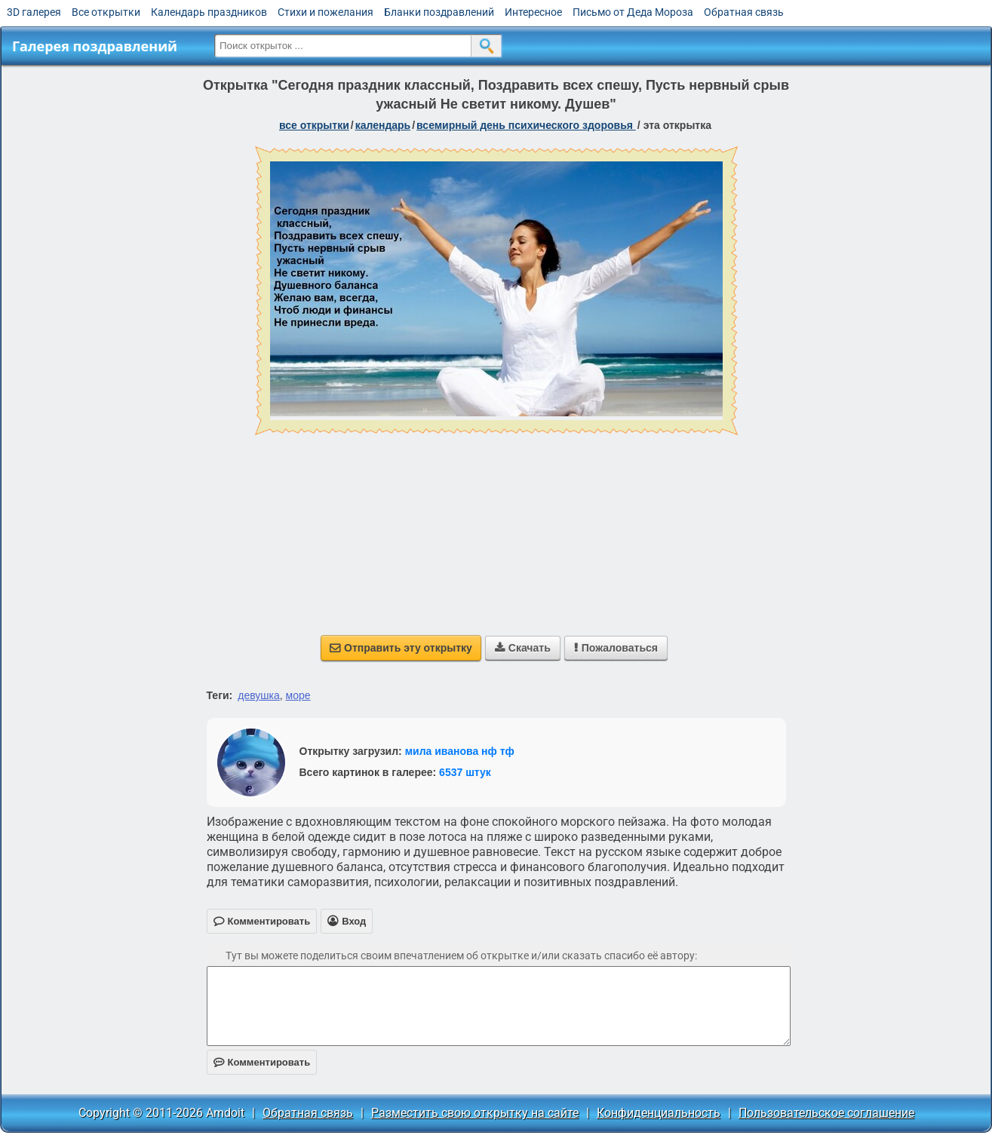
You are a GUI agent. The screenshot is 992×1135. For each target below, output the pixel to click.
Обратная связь (744, 12)
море (298, 695)
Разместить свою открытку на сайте (475, 1113)
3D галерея (34, 12)
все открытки (314, 125)
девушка (259, 695)
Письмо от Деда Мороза (633, 12)
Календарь (383, 125)
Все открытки (106, 12)
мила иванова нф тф (459, 751)
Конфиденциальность (658, 1113)
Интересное (533, 12)
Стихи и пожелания (325, 12)
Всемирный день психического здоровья (526, 125)
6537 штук (465, 772)
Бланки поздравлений (439, 12)
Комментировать (262, 1062)
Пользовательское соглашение (826, 1113)
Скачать (523, 648)
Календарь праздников (209, 12)
